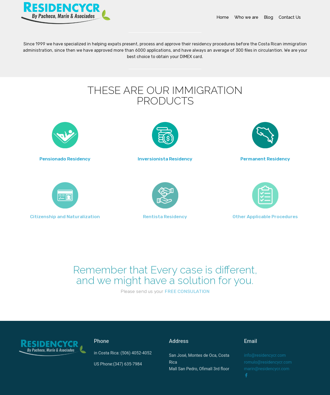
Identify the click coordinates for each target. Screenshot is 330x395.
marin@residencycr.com (266, 373)
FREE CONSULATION (187, 293)
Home (222, 17)
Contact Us (290, 17)
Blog (268, 17)
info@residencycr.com (265, 360)
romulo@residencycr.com (268, 366)
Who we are (246, 17)
